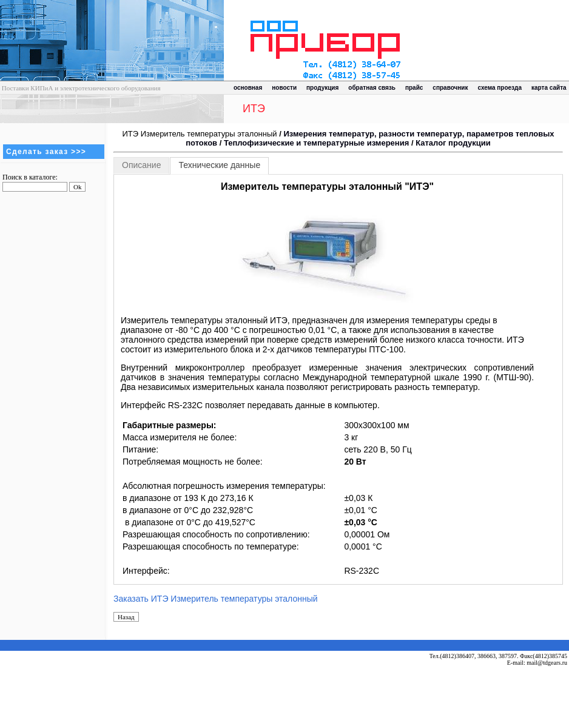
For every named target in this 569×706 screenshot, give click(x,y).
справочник (450, 87)
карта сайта (549, 87)
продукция (322, 87)
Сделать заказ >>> (46, 151)
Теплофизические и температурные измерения (316, 142)
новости (284, 87)
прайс (414, 87)
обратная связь (372, 87)
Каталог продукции (453, 142)
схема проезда (500, 87)
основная (248, 87)
